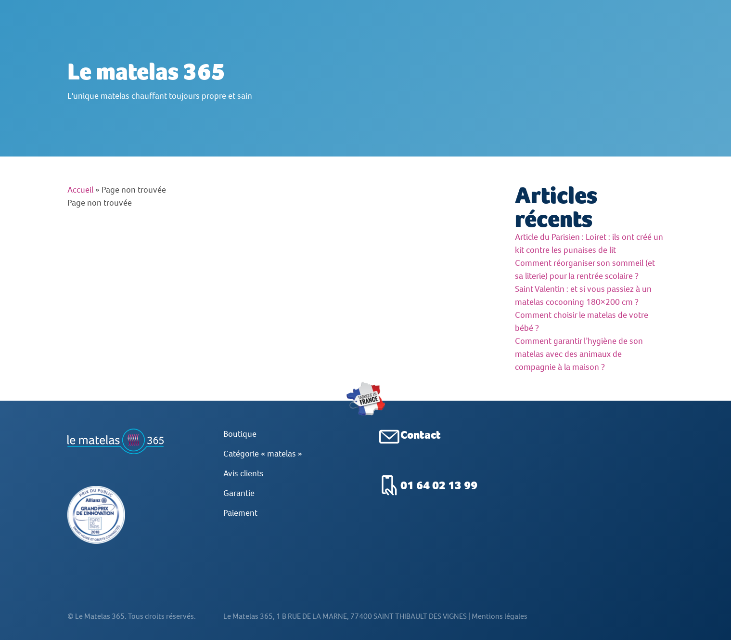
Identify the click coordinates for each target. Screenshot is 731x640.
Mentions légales (499, 631)
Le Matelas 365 (100, 631)
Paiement (240, 513)
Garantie (239, 493)
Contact (420, 435)
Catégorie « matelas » (262, 453)
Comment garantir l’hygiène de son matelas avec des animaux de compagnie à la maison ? (579, 354)
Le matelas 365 (146, 71)
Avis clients (243, 473)
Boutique (239, 434)
